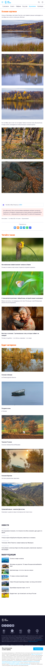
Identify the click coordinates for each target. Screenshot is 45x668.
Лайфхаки (18, 6)
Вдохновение (32, 6)
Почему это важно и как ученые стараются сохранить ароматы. (18, 267)
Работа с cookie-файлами (17, 645)
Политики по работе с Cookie (12, 662)
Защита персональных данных (32, 645)
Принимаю (38, 649)
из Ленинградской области (9, 377)
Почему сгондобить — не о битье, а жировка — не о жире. (17, 338)
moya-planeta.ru (39, 640)
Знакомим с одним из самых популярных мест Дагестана (17, 512)
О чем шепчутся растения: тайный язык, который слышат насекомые (22, 298)
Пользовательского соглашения (9, 661)
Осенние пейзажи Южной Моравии (11, 444)
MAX (21, 204)
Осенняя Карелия (7, 475)
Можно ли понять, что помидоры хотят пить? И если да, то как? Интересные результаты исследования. (22, 301)
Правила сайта (5, 645)
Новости (5, 525)
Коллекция (40, 6)
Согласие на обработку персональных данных (19, 664)
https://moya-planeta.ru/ (36, 654)
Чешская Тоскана (7, 442)
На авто (12, 6)
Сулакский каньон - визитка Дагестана (13, 509)
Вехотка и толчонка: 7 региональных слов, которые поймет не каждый (20, 334)
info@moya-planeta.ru (33, 641)
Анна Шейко (4, 218)
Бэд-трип (25, 6)
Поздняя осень (6, 408)
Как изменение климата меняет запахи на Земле (16, 264)
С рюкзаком (5, 6)
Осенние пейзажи (7, 375)
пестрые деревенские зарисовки (10, 478)
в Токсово (4, 411)
